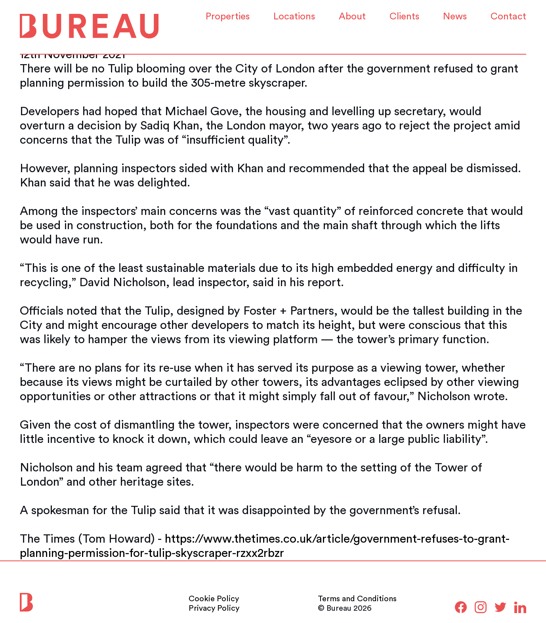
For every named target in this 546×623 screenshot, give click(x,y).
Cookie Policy (214, 599)
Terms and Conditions (357, 599)
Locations (294, 16)
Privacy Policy (214, 608)
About (352, 16)
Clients (404, 16)
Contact (508, 16)
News (455, 16)
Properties (228, 16)
